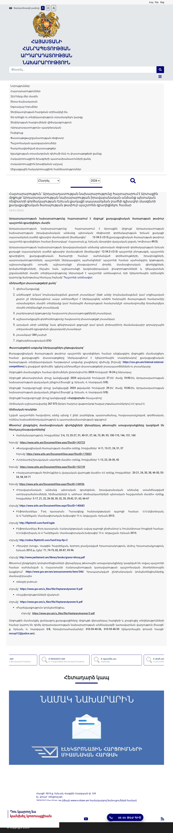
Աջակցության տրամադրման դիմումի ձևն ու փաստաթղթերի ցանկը (56, 153)
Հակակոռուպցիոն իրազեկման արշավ (36, 164)
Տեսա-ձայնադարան (24, 101)
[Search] (83, 69)
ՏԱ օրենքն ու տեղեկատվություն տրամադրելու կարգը (46, 117)
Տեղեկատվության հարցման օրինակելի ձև (39, 112)
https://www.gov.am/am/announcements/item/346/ (55, 571)
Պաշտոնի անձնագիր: (78, 277)
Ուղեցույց (16, 132)
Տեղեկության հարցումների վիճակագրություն (41, 122)
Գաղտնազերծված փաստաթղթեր (33, 148)
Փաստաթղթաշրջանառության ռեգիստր (37, 138)
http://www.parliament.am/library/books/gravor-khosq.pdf (52, 557)
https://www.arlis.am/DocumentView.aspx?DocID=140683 (52, 505)
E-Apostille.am (131, 660)
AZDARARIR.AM (36, 660)
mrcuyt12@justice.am (21, 633)
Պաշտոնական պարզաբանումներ (33, 143)
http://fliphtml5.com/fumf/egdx (37, 522)
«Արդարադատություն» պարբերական (35, 127)
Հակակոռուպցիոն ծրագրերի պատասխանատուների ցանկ (50, 158)
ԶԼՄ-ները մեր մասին (24, 96)
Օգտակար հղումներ (24, 106)
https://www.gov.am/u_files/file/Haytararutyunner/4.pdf (51, 589)
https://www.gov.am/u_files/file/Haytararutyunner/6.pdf (51, 601)
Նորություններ (20, 86)
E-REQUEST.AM (88, 660)
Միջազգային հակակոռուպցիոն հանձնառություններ (45, 169)
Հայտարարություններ (25, 91)
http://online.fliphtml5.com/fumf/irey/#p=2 (43, 540)
